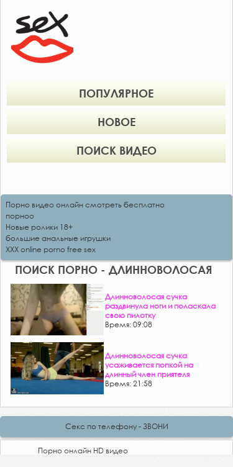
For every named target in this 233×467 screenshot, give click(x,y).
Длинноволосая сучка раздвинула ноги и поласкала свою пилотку (160, 306)
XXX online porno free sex (51, 249)
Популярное (116, 93)
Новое (116, 122)
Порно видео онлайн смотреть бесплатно (85, 204)
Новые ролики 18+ (39, 227)
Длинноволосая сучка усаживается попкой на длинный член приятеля (149, 365)
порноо (20, 215)
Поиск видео (116, 150)
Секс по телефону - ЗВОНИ (116, 426)
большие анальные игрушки (58, 238)
